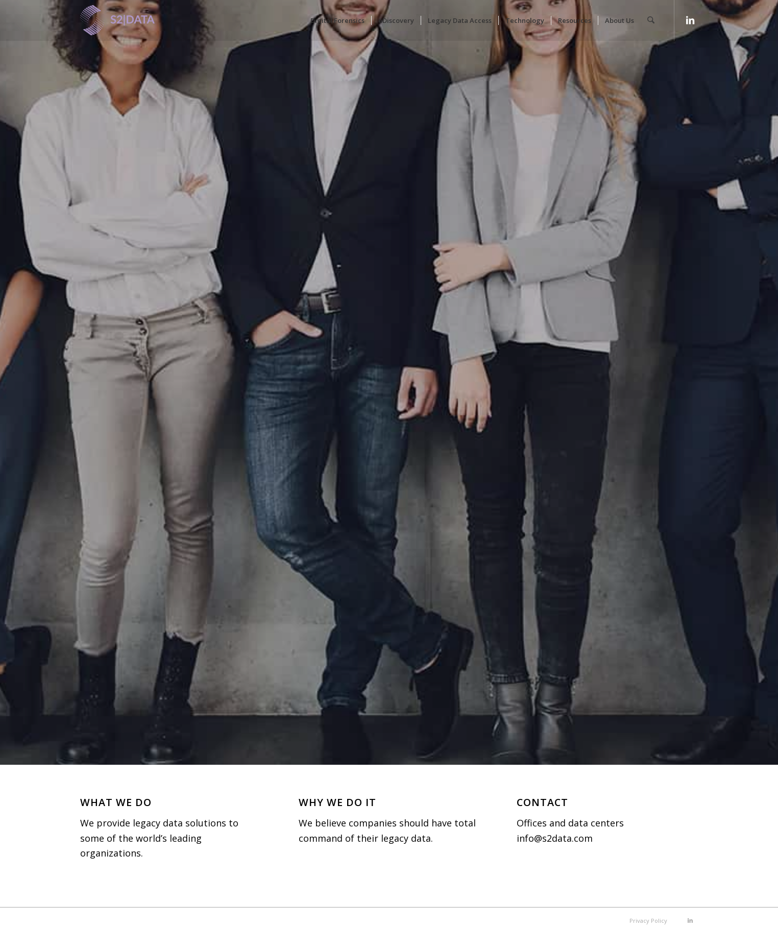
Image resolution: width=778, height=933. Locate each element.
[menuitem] (338, 20)
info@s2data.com (555, 838)
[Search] (651, 20)
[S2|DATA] (134, 25)
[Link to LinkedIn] (690, 20)
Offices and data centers (570, 823)
